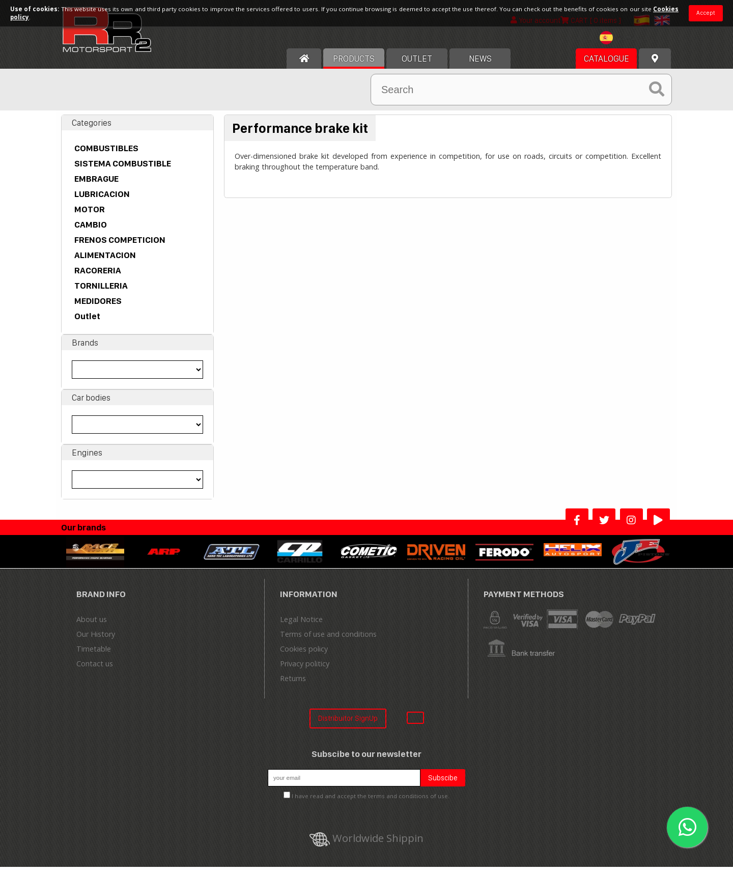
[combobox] (619, 45)
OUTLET (417, 65)
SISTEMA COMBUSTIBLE (122, 169)
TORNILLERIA (101, 292)
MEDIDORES (98, 307)
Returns (293, 684)
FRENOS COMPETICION (119, 246)
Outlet (87, 322)
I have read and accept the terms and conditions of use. (370, 802)
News (480, 65)
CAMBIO (90, 231)
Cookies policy (304, 655)
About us (91, 625)
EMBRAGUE (96, 185)
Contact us (94, 669)
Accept (705, 12)
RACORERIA (97, 276)
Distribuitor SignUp (348, 724)
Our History (95, 640)
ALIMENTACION (105, 261)
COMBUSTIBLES (106, 154)
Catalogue (606, 65)
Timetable (93, 655)
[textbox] (619, 44)
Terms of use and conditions (328, 640)
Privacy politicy (304, 669)
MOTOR (89, 215)
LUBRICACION (102, 200)
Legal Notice (301, 625)
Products (354, 65)
